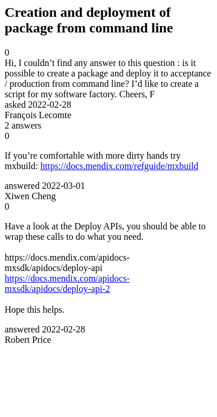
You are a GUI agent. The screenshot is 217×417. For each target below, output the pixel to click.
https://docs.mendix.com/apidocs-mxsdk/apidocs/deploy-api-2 (67, 283)
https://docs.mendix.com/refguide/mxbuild (119, 166)
